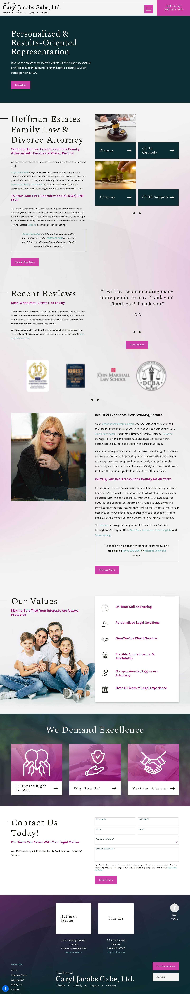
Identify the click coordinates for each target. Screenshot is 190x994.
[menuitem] (33, 938)
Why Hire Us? (18, 948)
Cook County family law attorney (27, 184)
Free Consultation (166, 934)
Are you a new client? (105, 807)
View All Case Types (25, 262)
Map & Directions (73, 920)
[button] (5, 988)
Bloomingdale (163, 498)
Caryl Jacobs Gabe (19, 172)
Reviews (15, 957)
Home (14, 938)
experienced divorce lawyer (118, 392)
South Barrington (105, 401)
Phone (99, 797)
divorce (104, 493)
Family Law (16, 953)
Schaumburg (103, 503)
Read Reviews (137, 344)
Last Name (143, 787)
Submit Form (106, 848)
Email (141, 797)
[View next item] (140, 213)
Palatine (32, 225)
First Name (101, 787)
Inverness (148, 498)
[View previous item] (134, 213)
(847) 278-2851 (173, 9)
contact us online (155, 518)
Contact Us (20, 85)
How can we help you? (105, 817)
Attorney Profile (107, 538)
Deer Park (135, 498)
